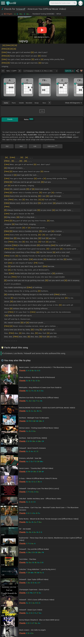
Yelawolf (20, 9)
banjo (37, 103)
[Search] (74, 3)
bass (44, 103)
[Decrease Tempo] (3, 70)
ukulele (21, 103)
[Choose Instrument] (49, 102)
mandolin (29, 103)
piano (14, 103)
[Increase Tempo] (20, 70)
